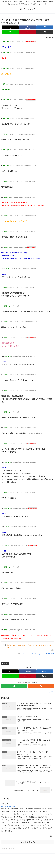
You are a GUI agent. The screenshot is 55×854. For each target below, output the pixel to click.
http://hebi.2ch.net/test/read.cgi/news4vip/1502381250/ (38, 654)
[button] (44, 32)
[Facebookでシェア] (27, 27)
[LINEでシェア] (10, 32)
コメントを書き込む (27, 842)
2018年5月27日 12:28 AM (8, 806)
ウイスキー (5, 663)
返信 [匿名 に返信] (50, 836)
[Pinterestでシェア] (27, 32)
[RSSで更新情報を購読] (41, 686)
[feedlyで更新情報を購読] (14, 686)
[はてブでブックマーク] (44, 27)
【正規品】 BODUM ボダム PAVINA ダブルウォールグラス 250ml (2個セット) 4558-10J (29, 646)
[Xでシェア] (10, 27)
